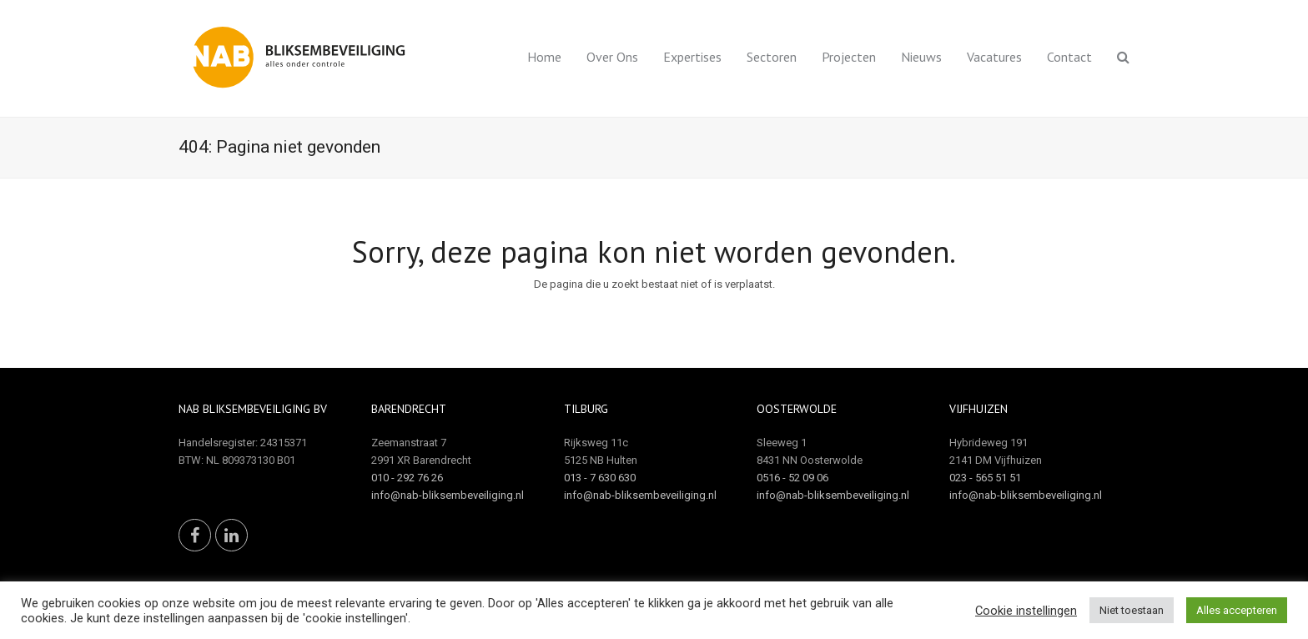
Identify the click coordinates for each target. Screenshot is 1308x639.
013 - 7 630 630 (600, 477)
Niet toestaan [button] (1131, 610)
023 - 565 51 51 (985, 477)
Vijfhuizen (978, 408)
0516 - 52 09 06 (792, 477)
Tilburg (586, 408)
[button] (1123, 58)
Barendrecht (408, 408)
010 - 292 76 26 (407, 477)
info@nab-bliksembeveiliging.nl (447, 495)
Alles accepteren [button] (1236, 610)
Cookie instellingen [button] (1026, 610)
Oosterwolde (797, 408)
